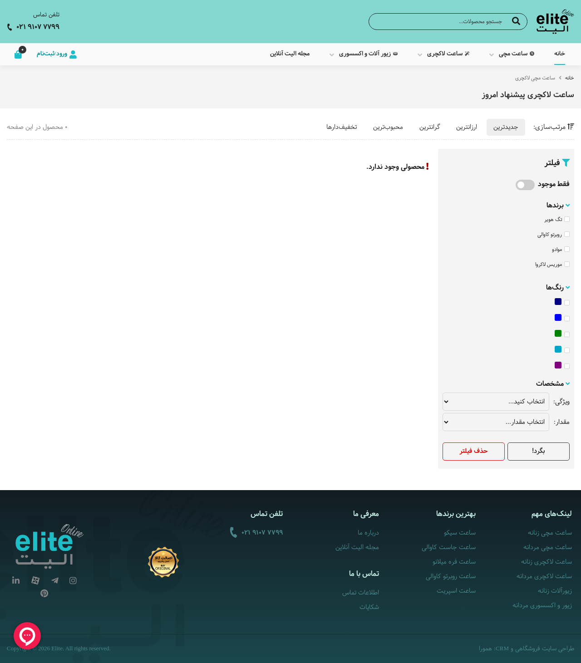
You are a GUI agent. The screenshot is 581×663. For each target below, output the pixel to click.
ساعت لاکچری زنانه (546, 562)
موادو (561, 250)
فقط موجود (554, 184)
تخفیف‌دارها (341, 127)
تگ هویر (557, 220)
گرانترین (429, 127)
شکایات (369, 607)
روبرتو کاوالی (553, 235)
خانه (569, 78)
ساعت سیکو (460, 533)
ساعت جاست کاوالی (449, 547)
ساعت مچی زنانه (550, 533)
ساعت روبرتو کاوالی (451, 576)
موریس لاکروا (552, 264)
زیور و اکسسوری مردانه (542, 605)
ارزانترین (466, 127)
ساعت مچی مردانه (547, 547)
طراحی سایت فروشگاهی (544, 649)
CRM (502, 648)
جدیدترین (505, 127)
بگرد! (538, 451)
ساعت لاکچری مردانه (544, 576)
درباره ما (368, 533)
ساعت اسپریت (456, 591)
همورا (485, 649)
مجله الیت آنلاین (357, 547)
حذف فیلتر (473, 451)
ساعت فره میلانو (454, 562)
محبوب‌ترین (388, 127)
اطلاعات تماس (360, 593)
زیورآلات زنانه (555, 591)
